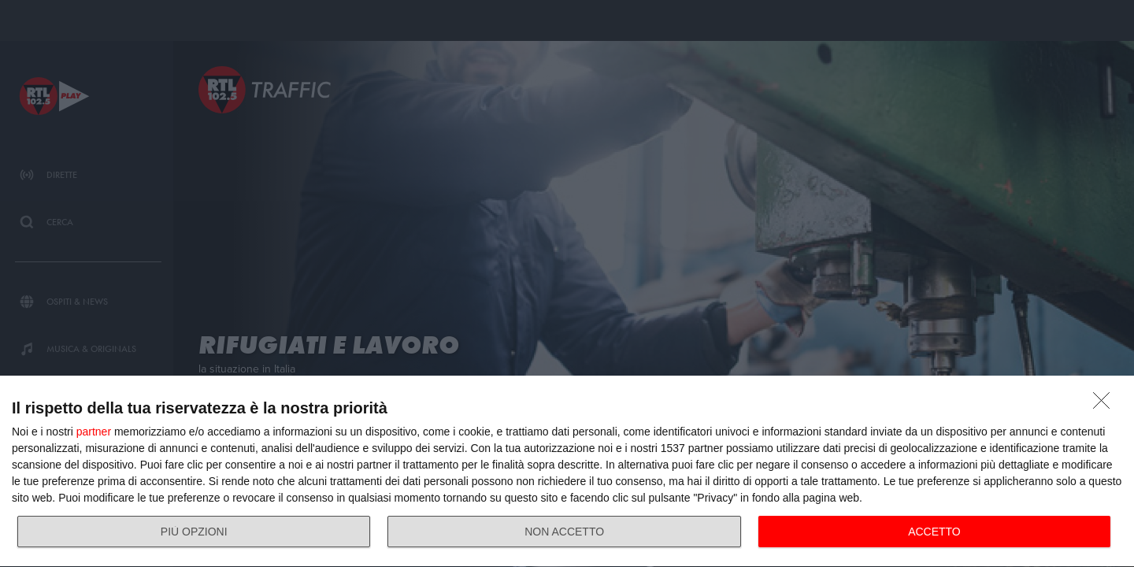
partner (93, 431)
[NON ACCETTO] (1105, 404)
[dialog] (567, 471)
